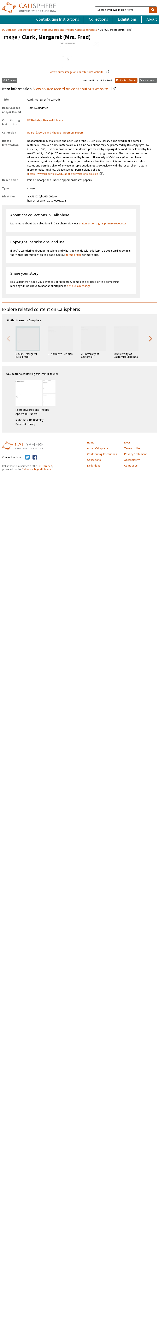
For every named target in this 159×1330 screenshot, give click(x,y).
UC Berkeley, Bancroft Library (20, 30)
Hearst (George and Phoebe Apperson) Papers (69, 30)
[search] (153, 9)
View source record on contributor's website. (71, 89)
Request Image (148, 80)
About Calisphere (97, 448)
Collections (98, 19)
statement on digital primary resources (103, 224)
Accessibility (132, 460)
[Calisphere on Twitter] (27, 457)
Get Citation (9, 80)
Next (151, 338)
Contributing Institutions (57, 19)
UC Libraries (45, 466)
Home (90, 442)
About (152, 19)
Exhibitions (127, 19)
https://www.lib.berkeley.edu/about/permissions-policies (63, 174)
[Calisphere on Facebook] (35, 457)
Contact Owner (126, 80)
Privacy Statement (135, 454)
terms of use (74, 255)
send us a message (78, 286)
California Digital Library (36, 469)
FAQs (127, 442)
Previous (8, 338)
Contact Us (131, 465)
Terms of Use (132, 448)
